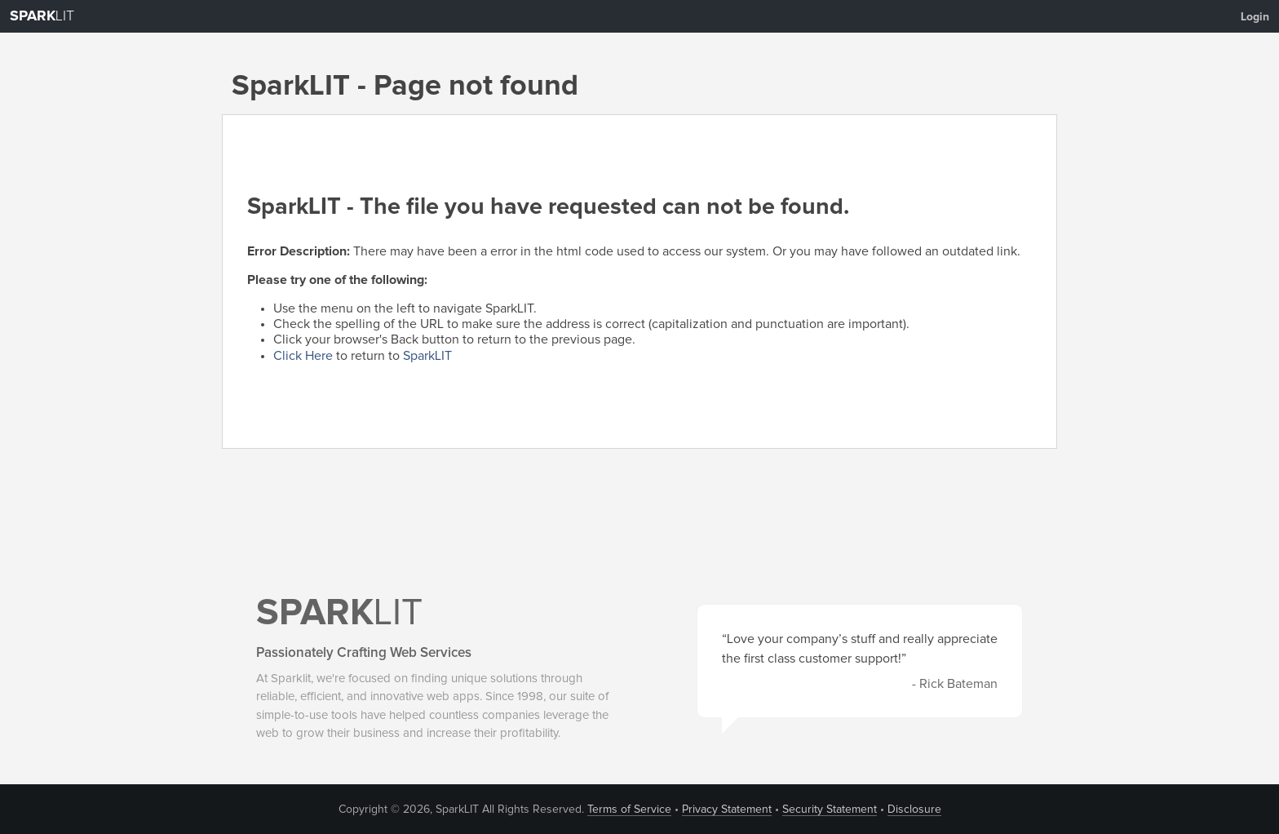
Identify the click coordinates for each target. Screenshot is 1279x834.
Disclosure (914, 809)
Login (1255, 17)
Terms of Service (629, 809)
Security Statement (829, 809)
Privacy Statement (727, 809)
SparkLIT (427, 355)
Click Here (303, 355)
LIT (42, 16)
